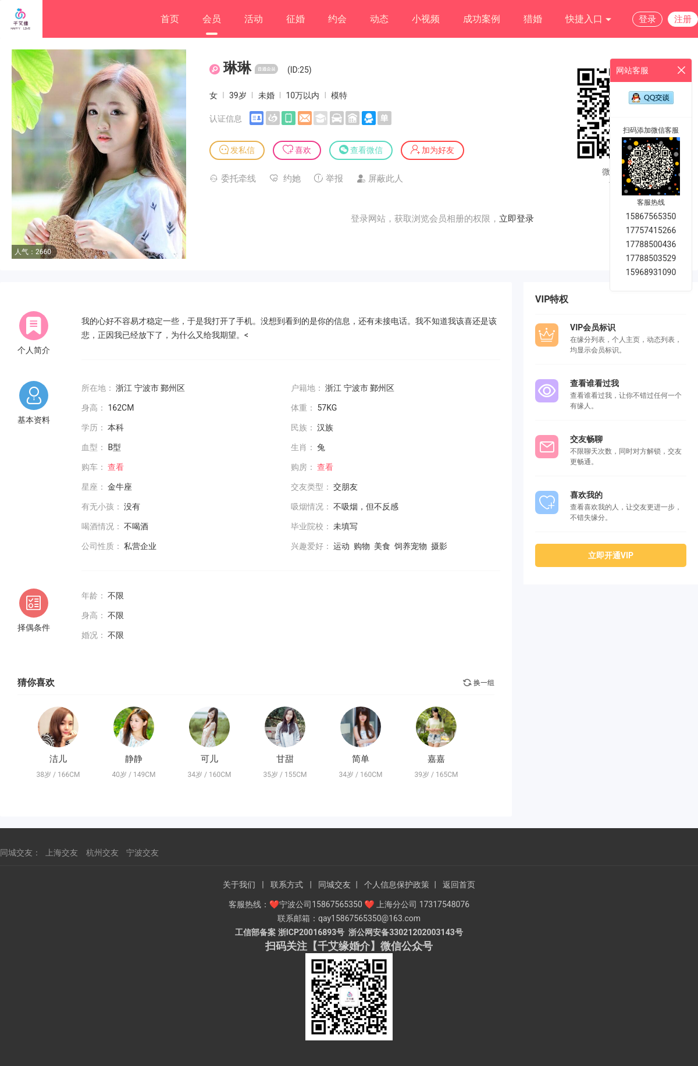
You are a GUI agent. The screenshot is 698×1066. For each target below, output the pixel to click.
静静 (134, 759)
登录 (647, 19)
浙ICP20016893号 (311, 932)
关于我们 (239, 884)
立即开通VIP (610, 555)
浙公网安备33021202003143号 (405, 932)
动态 (379, 18)
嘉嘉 (436, 759)
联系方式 (286, 884)
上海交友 (61, 852)
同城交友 (334, 884)
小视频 (426, 18)
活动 (253, 18)
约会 (337, 18)
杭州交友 (102, 852)
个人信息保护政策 (396, 884)
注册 (683, 19)
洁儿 (58, 759)
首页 (170, 18)
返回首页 (459, 884)
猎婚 (533, 18)
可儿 (209, 759)
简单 (360, 759)
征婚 (295, 18)
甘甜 (285, 759)
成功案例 (481, 18)
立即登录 (516, 218)
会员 (211, 18)
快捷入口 (588, 19)
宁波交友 (142, 852)
